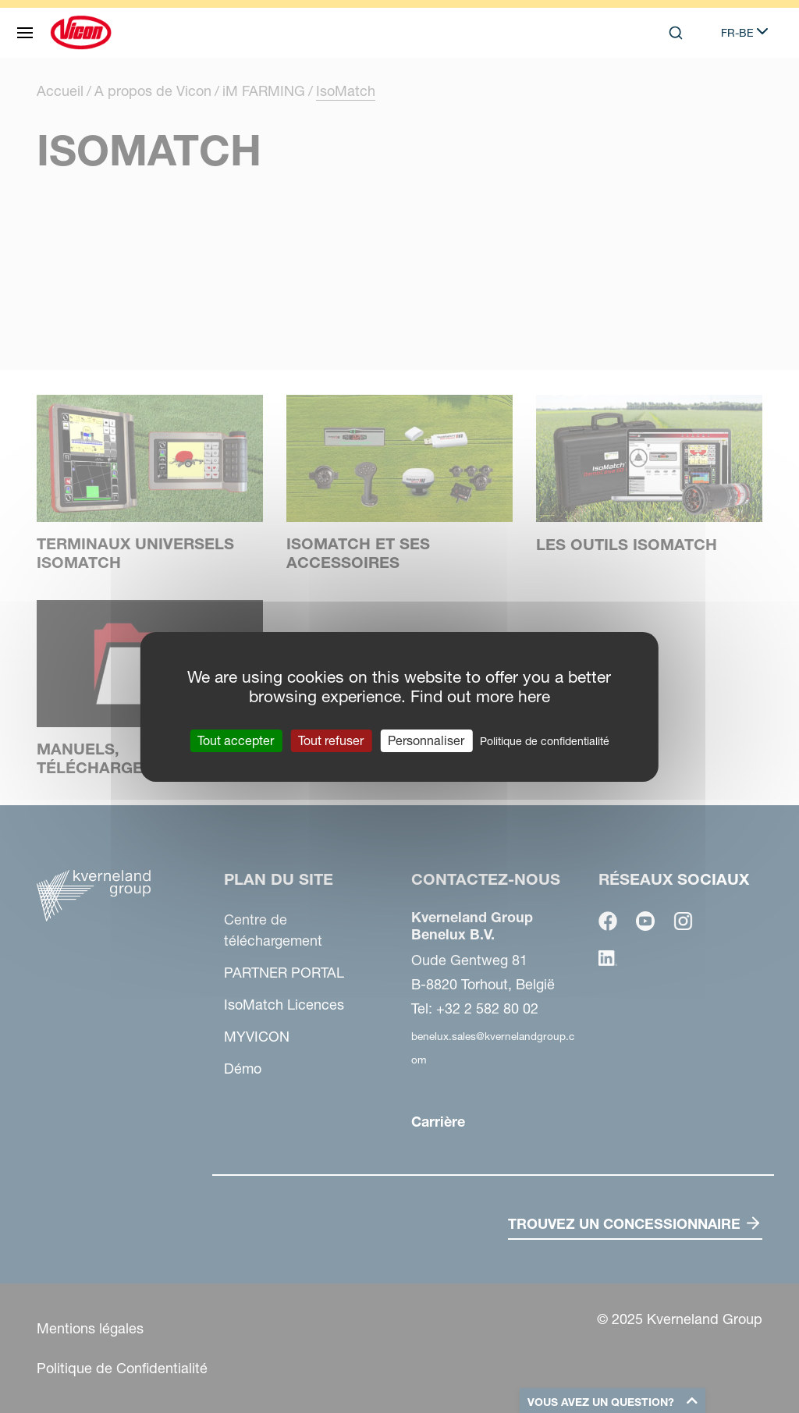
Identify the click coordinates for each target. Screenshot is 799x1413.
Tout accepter (235, 739)
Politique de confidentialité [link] (544, 740)
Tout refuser (331, 739)
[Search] (676, 33)
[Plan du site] (25, 33)
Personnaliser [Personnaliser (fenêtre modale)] (426, 739)
